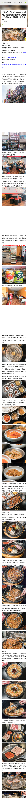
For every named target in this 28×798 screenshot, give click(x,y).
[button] (3, 25)
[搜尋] (26, 2)
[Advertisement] (14, 118)
